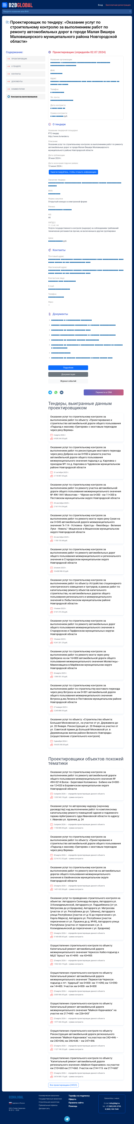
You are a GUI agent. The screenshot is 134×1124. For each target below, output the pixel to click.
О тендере (16, 66)
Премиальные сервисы (48, 1105)
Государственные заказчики (50, 1099)
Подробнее (68, 367)
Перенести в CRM (104, 392)
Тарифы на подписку (79, 1095)
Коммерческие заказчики (49, 1096)
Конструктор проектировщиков (24, 97)
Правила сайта (76, 1102)
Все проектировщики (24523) (63, 1085)
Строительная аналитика (49, 1102)
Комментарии (18, 89)
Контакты (16, 74)
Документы (17, 81)
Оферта (72, 1099)
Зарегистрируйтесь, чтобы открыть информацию (73, 172)
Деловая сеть (44, 1108)
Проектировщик (19, 59)
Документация (68, 374)
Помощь (73, 1106)
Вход (100, 5)
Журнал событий (68, 381)
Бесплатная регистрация (118, 5)
